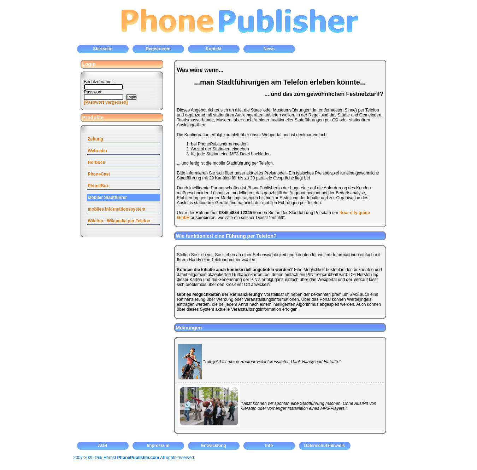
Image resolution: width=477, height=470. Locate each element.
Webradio (97, 150)
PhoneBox (98, 185)
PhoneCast (99, 174)
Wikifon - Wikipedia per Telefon (119, 220)
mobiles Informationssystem (117, 209)
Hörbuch (96, 162)
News (269, 48)
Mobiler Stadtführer (107, 197)
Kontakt (214, 48)
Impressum (158, 445)
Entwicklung (213, 445)
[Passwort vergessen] (106, 102)
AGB (102, 445)
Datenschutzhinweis (324, 445)
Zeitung (95, 139)
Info (269, 445)
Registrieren (158, 48)
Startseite (102, 48)
